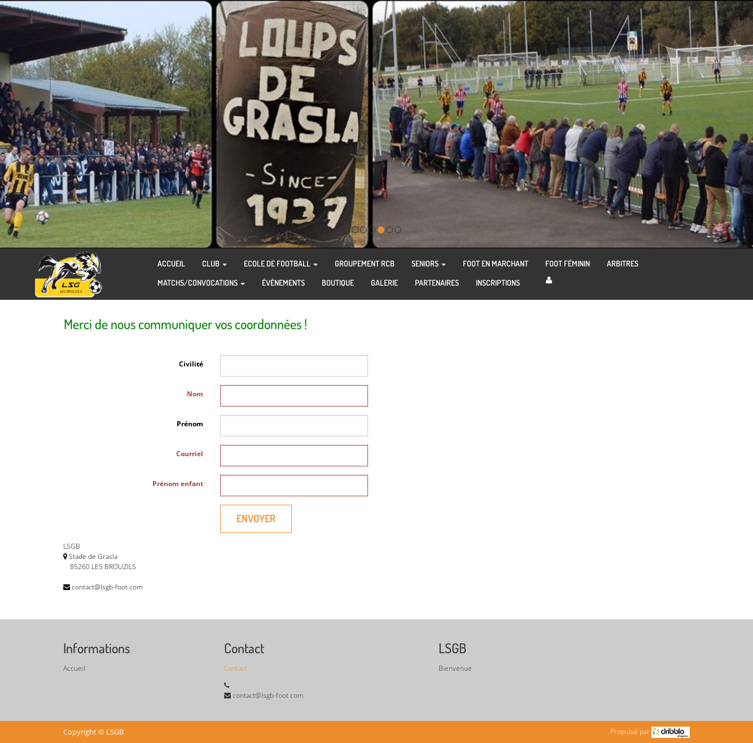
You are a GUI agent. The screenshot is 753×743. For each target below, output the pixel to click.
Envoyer (256, 518)
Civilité (191, 364)
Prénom (190, 424)
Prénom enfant (177, 483)
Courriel (189, 453)
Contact (235, 668)
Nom (195, 394)
